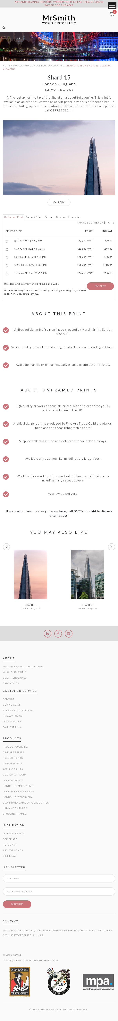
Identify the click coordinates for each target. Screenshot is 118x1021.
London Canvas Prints (18, 791)
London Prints (13, 780)
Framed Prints (13, 758)
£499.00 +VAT (85, 265)
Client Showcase (15, 678)
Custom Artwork (14, 775)
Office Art (10, 839)
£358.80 (108, 257)
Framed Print (34, 217)
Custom (61, 217)
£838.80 (108, 273)
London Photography (17, 797)
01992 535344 (13, 955)
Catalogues (11, 683)
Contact (8, 699)
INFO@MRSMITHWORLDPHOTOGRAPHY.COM (32, 960)
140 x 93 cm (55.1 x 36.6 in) (30, 273)
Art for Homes (13, 850)
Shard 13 (87, 605)
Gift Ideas (9, 856)
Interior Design (13, 833)
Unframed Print (13, 217)
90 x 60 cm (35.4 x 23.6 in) (30, 257)
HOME (6, 65)
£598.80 (107, 265)
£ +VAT (86, 240)
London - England (31, 608)
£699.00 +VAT (85, 273)
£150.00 (108, 249)
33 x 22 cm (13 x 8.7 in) (28, 240)
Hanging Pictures (15, 808)
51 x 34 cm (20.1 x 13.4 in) (29, 249)
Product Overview (15, 747)
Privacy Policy (12, 716)
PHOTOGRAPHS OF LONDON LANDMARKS (38, 65)
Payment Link (12, 727)
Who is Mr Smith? (14, 672)
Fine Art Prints (13, 752)
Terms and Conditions (18, 710)
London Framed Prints (18, 786)
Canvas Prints (12, 763)
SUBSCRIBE (17, 904)
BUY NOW (100, 286)
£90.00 (108, 240)
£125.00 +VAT (85, 249)
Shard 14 (30, 605)
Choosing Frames (14, 814)
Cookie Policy (12, 721)
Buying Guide (12, 705)
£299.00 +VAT (85, 257)
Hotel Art (10, 845)
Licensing (74, 217)
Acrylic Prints (13, 769)
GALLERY (59, 202)
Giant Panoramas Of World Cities (26, 803)
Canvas (49, 217)
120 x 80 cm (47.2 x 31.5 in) (30, 265)
